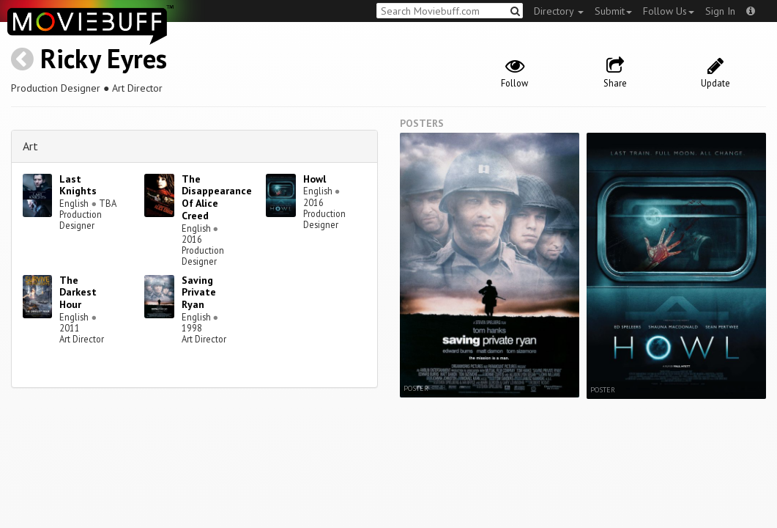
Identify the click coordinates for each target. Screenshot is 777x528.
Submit (613, 11)
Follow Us (668, 11)
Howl (314, 179)
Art (30, 146)
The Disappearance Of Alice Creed (217, 197)
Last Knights (78, 185)
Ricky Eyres (103, 58)
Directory (559, 11)
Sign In (720, 11)
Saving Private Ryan (199, 293)
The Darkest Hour (78, 293)
